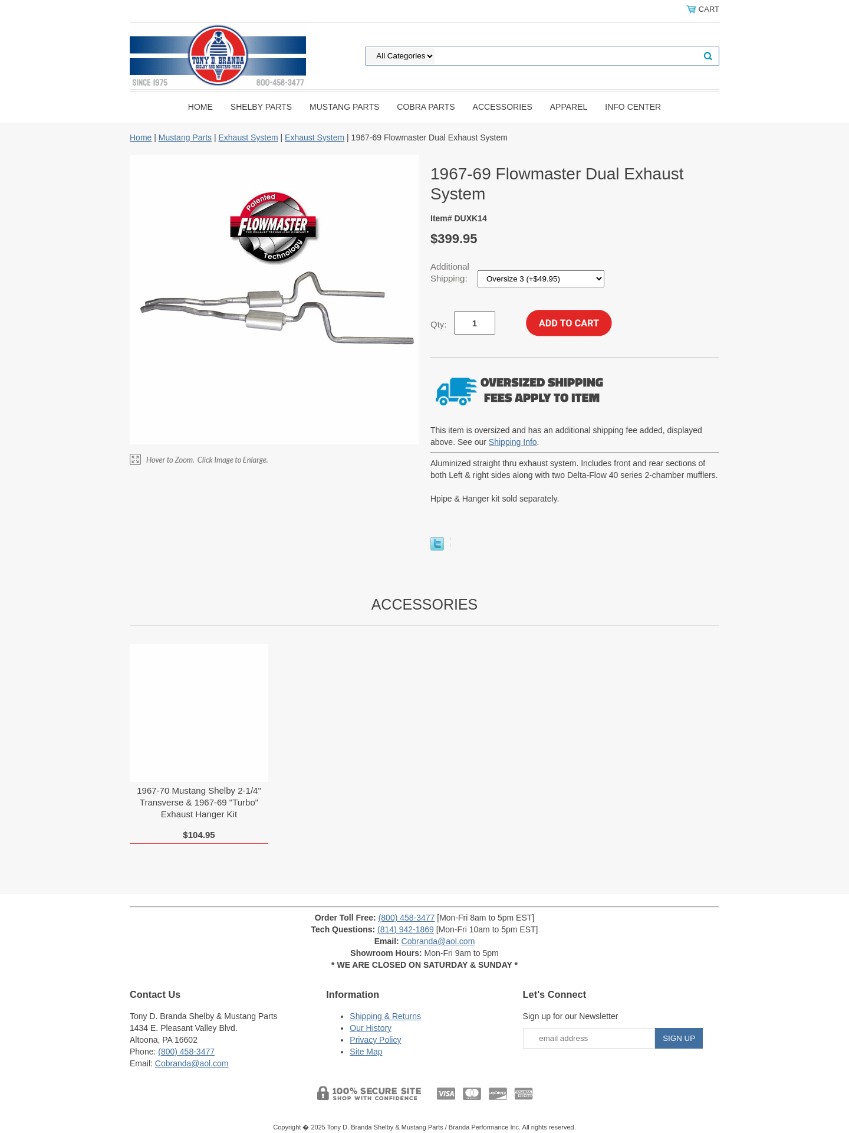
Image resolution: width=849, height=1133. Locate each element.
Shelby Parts (261, 107)
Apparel (569, 107)
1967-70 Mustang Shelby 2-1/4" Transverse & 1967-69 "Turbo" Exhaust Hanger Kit (199, 802)
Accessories (502, 107)
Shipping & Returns (385, 1016)
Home (200, 107)
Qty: (438, 324)
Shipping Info (513, 442)
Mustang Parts (344, 107)
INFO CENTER (633, 107)
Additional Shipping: (450, 272)
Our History (370, 1028)
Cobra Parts (426, 107)
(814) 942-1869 (405, 929)
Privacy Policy (375, 1039)
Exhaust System (248, 137)
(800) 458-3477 (407, 917)
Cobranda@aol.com (438, 941)
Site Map (366, 1051)
